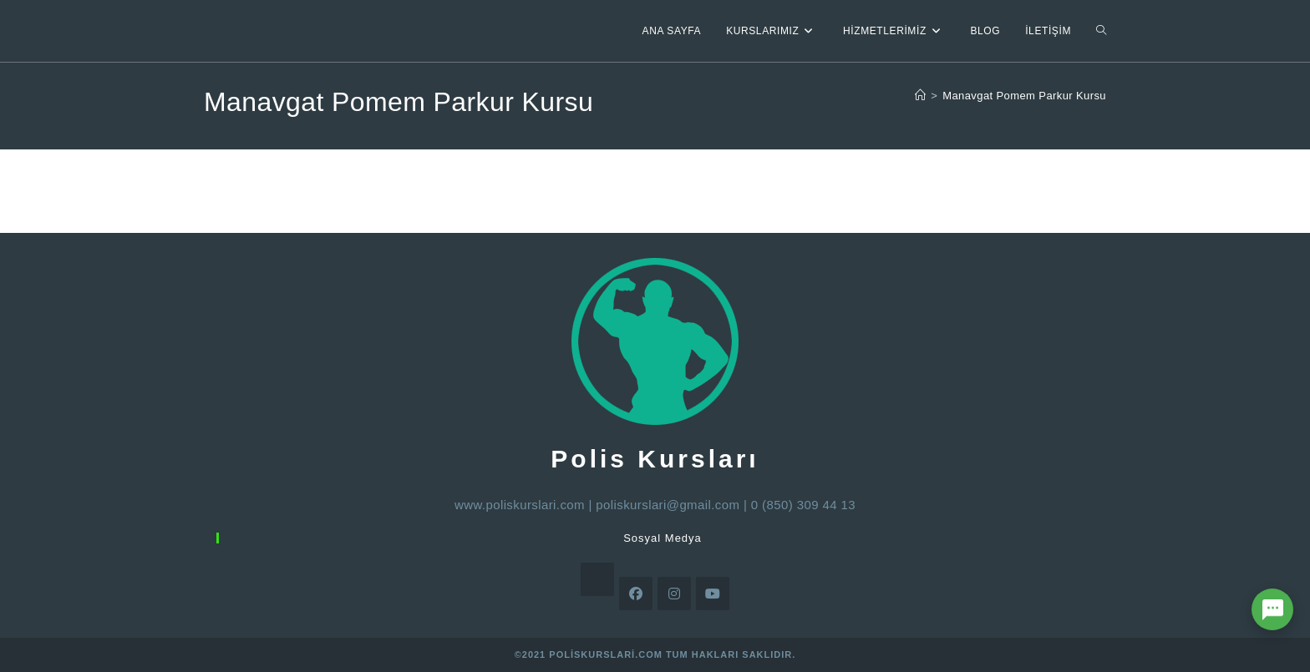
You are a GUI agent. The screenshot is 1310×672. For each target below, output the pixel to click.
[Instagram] (674, 593)
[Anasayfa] (920, 95)
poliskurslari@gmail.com (667, 505)
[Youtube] (712, 593)
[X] (597, 579)
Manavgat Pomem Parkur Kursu (1024, 95)
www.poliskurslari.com (519, 505)
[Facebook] (635, 593)
